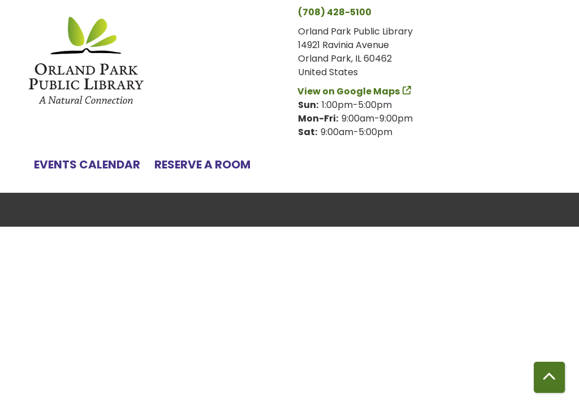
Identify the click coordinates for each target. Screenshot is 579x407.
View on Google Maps (349, 91)
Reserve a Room (202, 164)
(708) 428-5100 (334, 12)
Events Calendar (87, 164)
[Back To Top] (549, 377)
